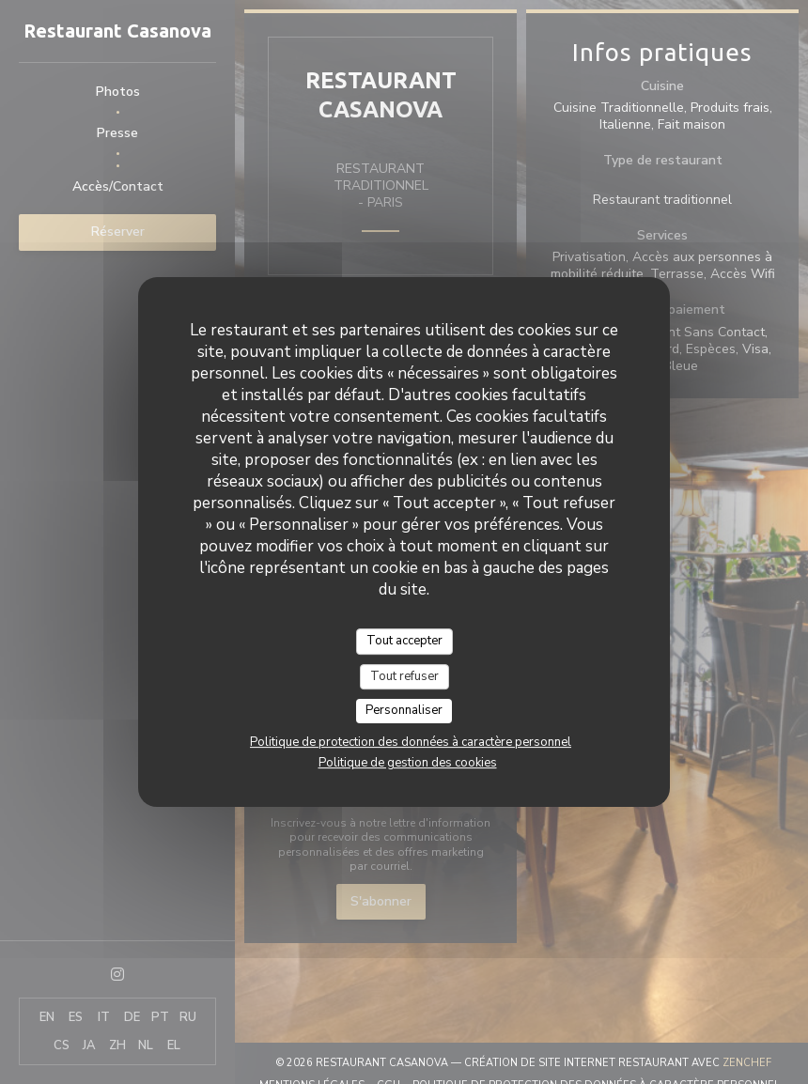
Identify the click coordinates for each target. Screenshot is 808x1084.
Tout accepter (404, 640)
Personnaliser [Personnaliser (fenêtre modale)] (404, 710)
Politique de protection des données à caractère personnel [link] (410, 742)
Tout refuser (404, 676)
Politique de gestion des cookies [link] (408, 762)
